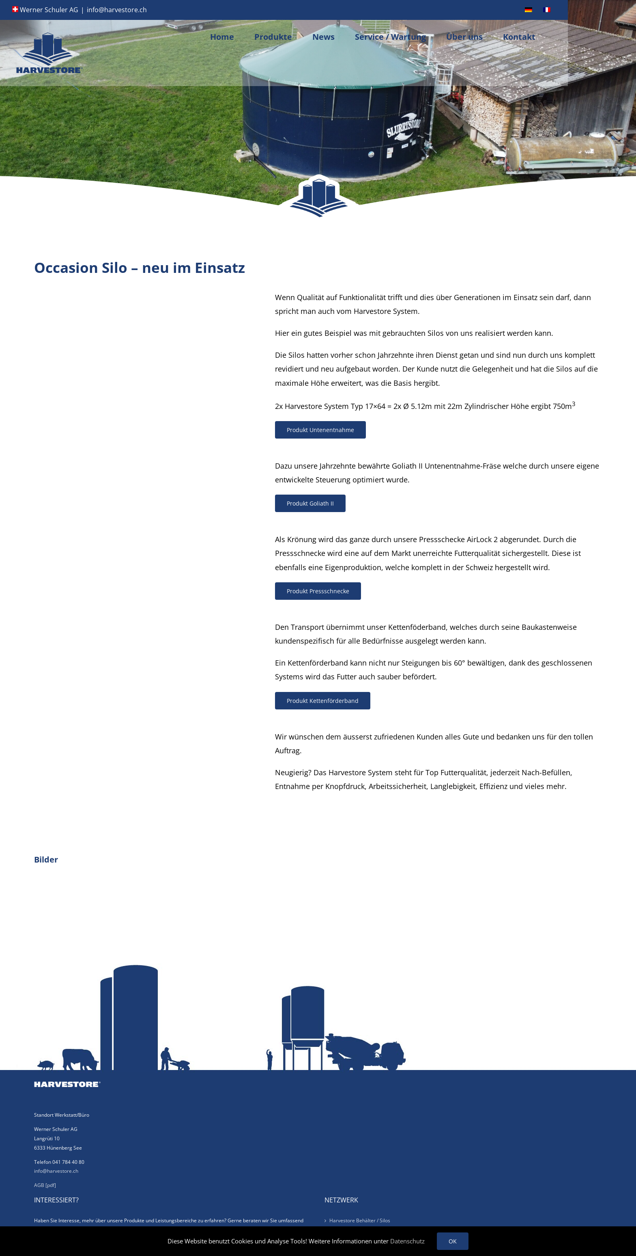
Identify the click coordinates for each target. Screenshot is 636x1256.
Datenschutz (407, 1241)
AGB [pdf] (45, 1185)
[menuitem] (528, 9)
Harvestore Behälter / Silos (359, 1220)
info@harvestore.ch (117, 9)
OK (453, 1241)
